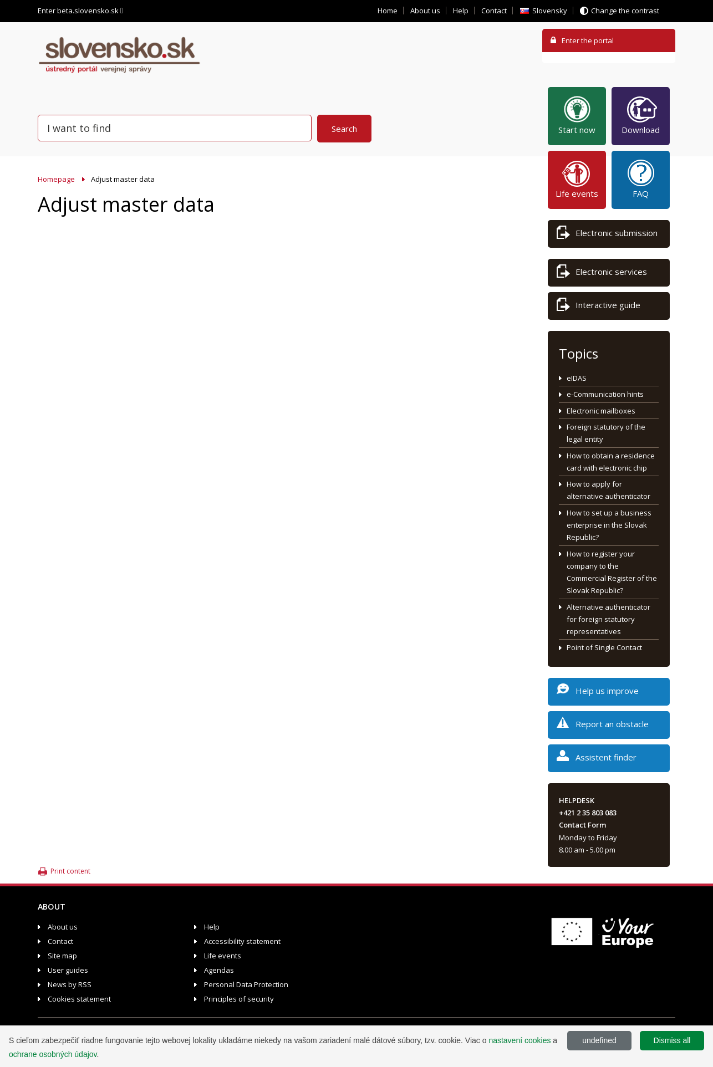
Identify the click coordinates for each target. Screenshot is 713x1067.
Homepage (56, 179)
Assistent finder (596, 759)
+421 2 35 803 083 (588, 813)
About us (425, 11)
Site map (62, 956)
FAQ (641, 178)
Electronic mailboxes (601, 411)
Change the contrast (625, 11)
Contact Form (582, 825)
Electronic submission (607, 235)
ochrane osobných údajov (53, 1054)
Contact (494, 11)
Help (460, 11)
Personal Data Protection (246, 984)
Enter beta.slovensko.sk (80, 11)
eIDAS (577, 378)
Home (388, 11)
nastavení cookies (519, 1040)
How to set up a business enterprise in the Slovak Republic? (609, 525)
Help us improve (598, 692)
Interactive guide (598, 307)
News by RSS (69, 984)
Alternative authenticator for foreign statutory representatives (608, 619)
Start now (576, 114)
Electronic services (602, 273)
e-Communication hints (605, 394)
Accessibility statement (242, 941)
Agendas (219, 970)
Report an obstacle (603, 726)
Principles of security (239, 999)
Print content (70, 871)
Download (641, 114)
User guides (68, 970)
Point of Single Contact (604, 647)
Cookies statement (79, 999)
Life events (577, 178)
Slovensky (549, 11)
